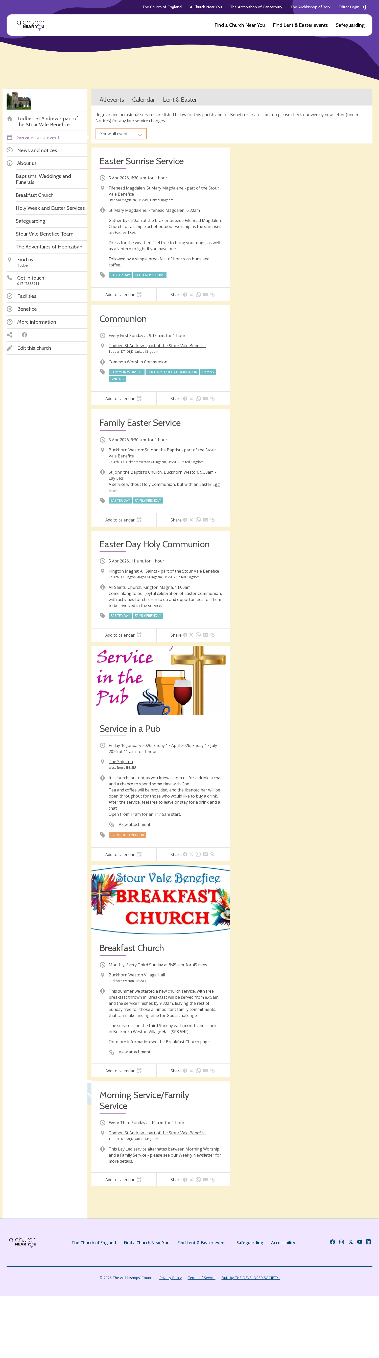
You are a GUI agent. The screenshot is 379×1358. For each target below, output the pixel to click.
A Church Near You (206, 7)
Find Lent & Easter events (300, 25)
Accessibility (283, 1242)
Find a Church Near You (240, 25)
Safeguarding (350, 25)
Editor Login (352, 7)
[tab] (123, 294)
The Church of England (162, 7)
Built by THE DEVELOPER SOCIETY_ (251, 1277)
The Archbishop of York (310, 7)
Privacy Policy (170, 1277)
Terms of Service (202, 1277)
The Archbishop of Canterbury (256, 7)
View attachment (134, 824)
